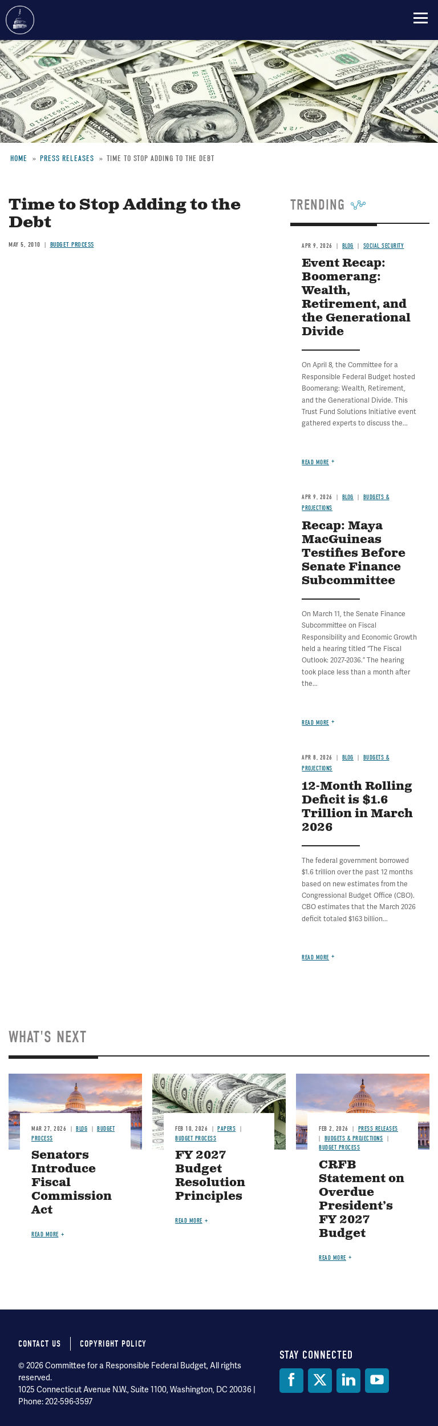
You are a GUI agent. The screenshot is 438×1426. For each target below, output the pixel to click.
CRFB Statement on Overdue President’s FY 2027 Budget (361, 1200)
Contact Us (39, 1344)
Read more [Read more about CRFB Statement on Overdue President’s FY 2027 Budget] (332, 1258)
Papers (226, 1128)
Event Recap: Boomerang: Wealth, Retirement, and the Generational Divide (356, 298)
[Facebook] (291, 1380)
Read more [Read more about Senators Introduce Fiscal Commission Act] (45, 1234)
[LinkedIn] (348, 1380)
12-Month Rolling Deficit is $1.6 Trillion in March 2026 (357, 807)
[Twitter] (320, 1380)
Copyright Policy (113, 1344)
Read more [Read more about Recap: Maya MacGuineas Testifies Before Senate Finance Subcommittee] (315, 722)
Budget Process (195, 1138)
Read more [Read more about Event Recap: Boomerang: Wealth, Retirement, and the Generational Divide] (315, 462)
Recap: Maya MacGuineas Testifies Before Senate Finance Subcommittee (353, 554)
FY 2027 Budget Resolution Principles (210, 1176)
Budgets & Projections (354, 1138)
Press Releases (378, 1128)
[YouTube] (377, 1380)
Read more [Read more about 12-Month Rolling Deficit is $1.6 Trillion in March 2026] (315, 957)
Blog (348, 497)
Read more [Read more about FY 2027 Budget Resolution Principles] (188, 1220)
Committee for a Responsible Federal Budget (20, 20)
